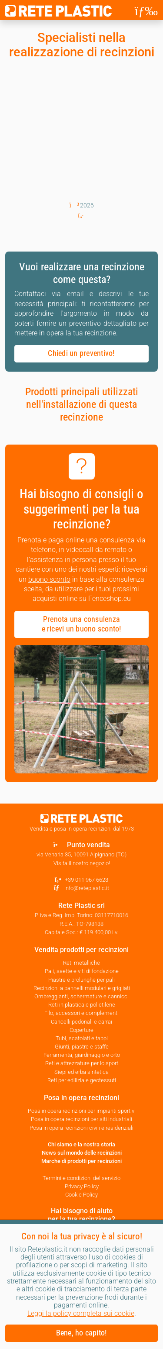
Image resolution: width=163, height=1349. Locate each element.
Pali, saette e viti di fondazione (82, 971)
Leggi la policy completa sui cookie (80, 1313)
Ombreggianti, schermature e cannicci (81, 996)
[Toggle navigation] (146, 10)
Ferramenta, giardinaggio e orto (81, 1055)
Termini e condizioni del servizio (81, 1178)
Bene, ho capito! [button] (81, 1332)
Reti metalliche (81, 962)
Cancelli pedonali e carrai (81, 1021)
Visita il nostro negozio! (81, 863)
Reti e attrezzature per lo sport (81, 1063)
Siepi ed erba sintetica (81, 1072)
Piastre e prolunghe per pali (81, 979)
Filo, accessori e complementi (81, 1013)
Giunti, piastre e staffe (82, 1046)
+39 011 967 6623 (86, 879)
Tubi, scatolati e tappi (82, 1038)
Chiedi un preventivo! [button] (81, 353)
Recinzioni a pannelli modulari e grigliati (81, 988)
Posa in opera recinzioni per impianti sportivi (82, 1110)
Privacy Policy (82, 1186)
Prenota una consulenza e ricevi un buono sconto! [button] (82, 624)
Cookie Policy (81, 1194)
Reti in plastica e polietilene (81, 1004)
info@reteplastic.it (86, 888)
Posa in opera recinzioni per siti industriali (81, 1119)
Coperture (81, 1030)
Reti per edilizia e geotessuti (81, 1080)
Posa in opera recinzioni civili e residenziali (81, 1128)
